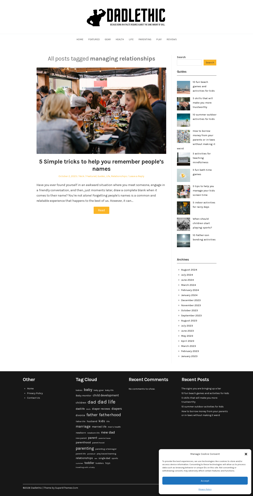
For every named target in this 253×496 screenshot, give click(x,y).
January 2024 (189, 295)
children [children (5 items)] (81, 402)
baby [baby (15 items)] (88, 389)
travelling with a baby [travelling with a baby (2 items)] (85, 467)
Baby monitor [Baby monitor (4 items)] (83, 395)
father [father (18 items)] (92, 414)
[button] (246, 454)
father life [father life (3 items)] (80, 421)
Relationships (119, 176)
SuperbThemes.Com (66, 487)
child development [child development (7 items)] (106, 395)
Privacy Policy (205, 489)
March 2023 (188, 346)
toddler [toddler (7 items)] (89, 463)
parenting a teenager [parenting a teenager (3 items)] (105, 449)
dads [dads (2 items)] (88, 409)
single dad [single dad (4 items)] (104, 458)
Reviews (172, 39)
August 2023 (189, 320)
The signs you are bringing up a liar (201, 388)
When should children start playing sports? (202, 223)
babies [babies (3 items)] (79, 390)
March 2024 (188, 285)
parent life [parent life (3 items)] (81, 453)
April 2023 (187, 340)
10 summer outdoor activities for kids (202, 406)
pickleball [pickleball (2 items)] (91, 454)
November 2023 (191, 305)
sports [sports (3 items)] (115, 458)
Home (79, 39)
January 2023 (189, 356)
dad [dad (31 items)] (91, 402)
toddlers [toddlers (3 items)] (100, 463)
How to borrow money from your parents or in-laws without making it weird (196, 139)
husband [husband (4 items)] (92, 421)
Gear (108, 39)
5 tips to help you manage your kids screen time (204, 191)
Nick (81, 176)
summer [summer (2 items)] (79, 463)
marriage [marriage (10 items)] (83, 426)
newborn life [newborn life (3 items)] (93, 433)
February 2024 (190, 290)
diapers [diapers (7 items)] (117, 408)
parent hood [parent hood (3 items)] (98, 442)
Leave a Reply (136, 176)
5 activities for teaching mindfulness (202, 158)
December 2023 (191, 300)
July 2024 (187, 274)
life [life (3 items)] (108, 421)
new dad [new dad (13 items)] (108, 432)
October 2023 (189, 310)
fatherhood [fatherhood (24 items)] (110, 414)
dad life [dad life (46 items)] (106, 402)
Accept (205, 480)
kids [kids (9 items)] (102, 421)
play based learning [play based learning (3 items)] (106, 453)
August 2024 (189, 269)
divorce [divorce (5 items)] (80, 415)
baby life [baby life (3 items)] (109, 390)
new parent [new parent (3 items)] (81, 438)
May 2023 (187, 335)
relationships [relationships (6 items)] (84, 458)
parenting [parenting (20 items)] (85, 448)
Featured (94, 39)
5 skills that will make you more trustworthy (203, 103)
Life (131, 39)
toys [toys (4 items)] (107, 463)
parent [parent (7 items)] (92, 438)
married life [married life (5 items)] (99, 426)
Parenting (144, 39)
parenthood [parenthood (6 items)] (83, 442)
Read (101, 210)
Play (159, 39)
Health (120, 39)
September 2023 (191, 315)
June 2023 (187, 330)
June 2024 (187, 279)
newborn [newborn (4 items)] (81, 432)
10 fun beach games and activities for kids (204, 86)
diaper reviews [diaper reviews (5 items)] (101, 408)
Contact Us (33, 397)
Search (181, 57)
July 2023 (187, 325)
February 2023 (190, 351)
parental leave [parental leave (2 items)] (105, 438)
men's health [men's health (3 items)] (114, 427)
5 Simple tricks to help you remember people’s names (101, 165)
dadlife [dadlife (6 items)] (80, 408)
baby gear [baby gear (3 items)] (99, 390)
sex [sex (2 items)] (95, 458)
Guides (101, 176)
